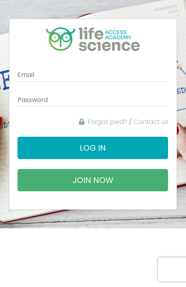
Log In (93, 147)
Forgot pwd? (103, 121)
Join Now (93, 180)
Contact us (150, 121)
